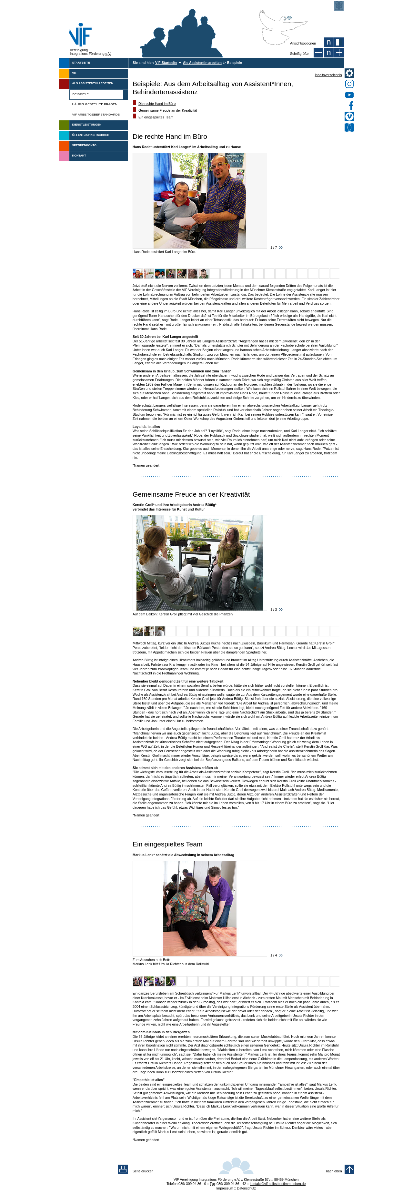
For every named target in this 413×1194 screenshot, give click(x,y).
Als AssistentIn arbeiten (202, 63)
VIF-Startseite (166, 63)
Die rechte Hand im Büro (157, 104)
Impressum (224, 1188)
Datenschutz (246, 1188)
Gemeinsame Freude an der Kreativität (167, 110)
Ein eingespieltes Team (155, 117)
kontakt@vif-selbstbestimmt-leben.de (278, 1184)
